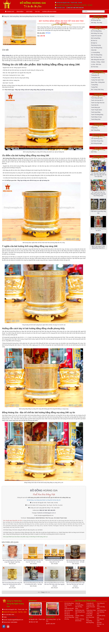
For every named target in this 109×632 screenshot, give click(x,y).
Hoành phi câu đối (96, 35)
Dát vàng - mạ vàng (96, 22)
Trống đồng (94, 127)
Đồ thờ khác (94, 66)
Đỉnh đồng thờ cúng (97, 33)
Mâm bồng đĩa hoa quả (97, 59)
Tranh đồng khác (95, 119)
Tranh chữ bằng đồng (97, 114)
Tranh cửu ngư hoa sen (97, 102)
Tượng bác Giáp (95, 77)
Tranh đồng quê (95, 107)
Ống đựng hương (96, 45)
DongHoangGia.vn (12, 617)
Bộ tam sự (94, 40)
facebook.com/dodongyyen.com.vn (46, 513)
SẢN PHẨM (20, 11)
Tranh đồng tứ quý (96, 117)
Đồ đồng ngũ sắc (96, 20)
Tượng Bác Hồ (95, 75)
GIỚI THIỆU (29, 11)
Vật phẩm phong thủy (97, 141)
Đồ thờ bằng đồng (96, 31)
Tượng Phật (94, 87)
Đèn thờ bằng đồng (96, 54)
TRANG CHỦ (9, 11)
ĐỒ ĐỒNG (36, 490)
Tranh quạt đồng (95, 112)
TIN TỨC (37, 11)
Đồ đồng (67, 619)
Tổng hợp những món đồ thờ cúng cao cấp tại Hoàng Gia (33, 180)
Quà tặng (93, 151)
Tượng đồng (94, 84)
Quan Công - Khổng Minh (98, 82)
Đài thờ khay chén (96, 57)
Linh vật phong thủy (96, 138)
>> (49, 592)
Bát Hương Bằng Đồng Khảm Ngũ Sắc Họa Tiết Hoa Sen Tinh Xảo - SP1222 (75, 584)
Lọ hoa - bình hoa (96, 64)
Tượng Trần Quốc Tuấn (97, 80)
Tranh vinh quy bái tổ (97, 100)
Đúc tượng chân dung (97, 89)
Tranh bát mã (94, 105)
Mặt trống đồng (95, 130)
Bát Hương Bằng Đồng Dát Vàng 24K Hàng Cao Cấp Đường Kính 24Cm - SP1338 (12, 584)
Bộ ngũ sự (94, 43)
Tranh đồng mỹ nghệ (97, 98)
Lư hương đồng (95, 52)
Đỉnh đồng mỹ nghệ (96, 143)
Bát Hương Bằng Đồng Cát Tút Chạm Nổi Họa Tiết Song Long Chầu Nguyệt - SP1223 (54, 584)
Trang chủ (6, 16)
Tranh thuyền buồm (96, 109)
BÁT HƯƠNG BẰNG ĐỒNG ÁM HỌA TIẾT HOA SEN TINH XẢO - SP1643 (61, 22)
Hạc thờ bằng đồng (96, 47)
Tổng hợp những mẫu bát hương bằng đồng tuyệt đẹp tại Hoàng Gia (34, 89)
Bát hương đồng (14, 16)
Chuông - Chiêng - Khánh (98, 62)
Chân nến (93, 50)
